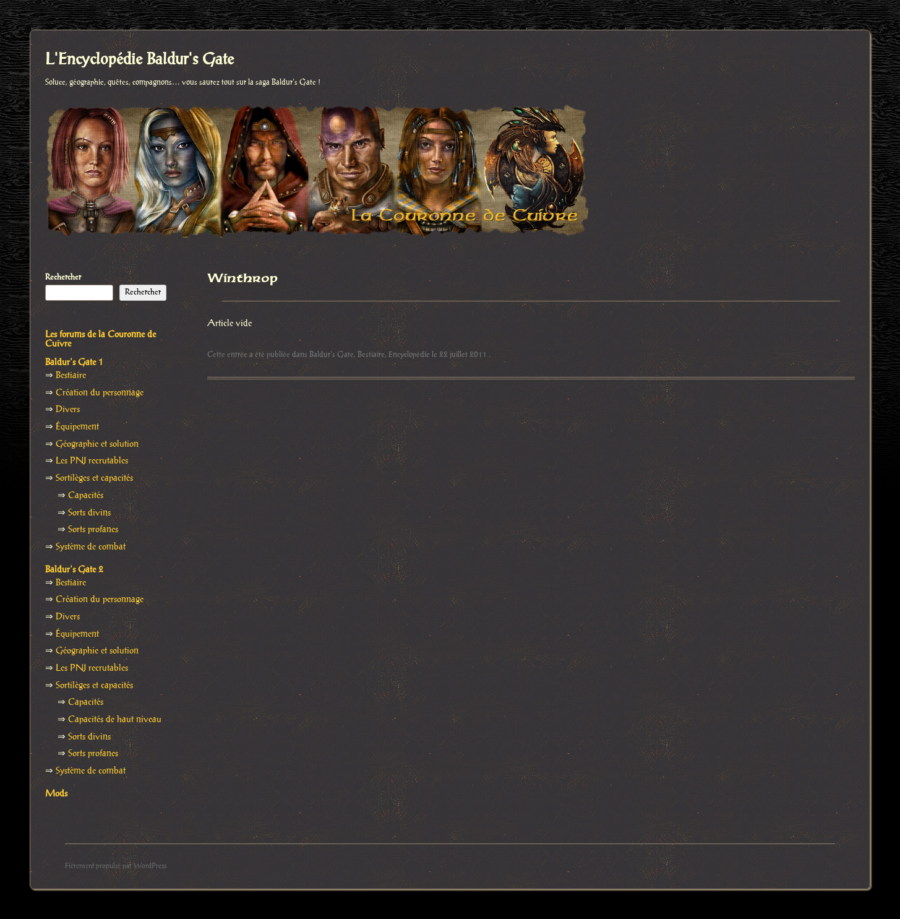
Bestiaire (371, 354)
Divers (68, 409)
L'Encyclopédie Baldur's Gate (139, 60)
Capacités (85, 495)
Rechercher (63, 277)
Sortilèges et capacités (94, 478)
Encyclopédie (409, 354)
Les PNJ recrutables (92, 461)
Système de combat (91, 547)
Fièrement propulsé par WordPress (115, 866)
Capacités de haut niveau (114, 719)
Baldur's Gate (331, 354)
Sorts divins (89, 513)
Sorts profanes (93, 529)
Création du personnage (100, 393)
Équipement (77, 427)
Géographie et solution (97, 444)
